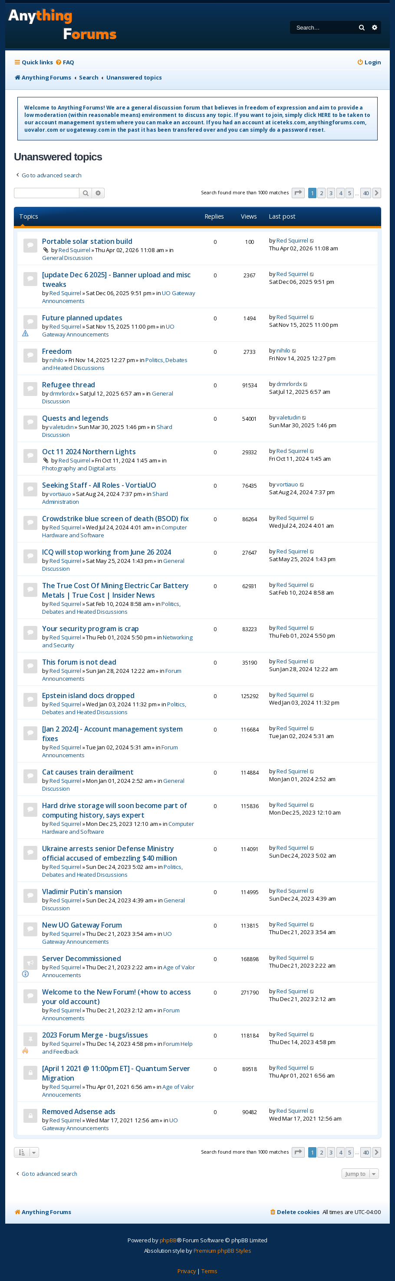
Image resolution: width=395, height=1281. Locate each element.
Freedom (57, 351)
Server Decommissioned (81, 958)
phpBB (168, 1240)
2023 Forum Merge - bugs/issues (95, 1035)
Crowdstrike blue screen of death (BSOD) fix (115, 518)
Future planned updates (82, 318)
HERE (324, 115)
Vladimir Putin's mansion (82, 891)
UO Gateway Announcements (108, 330)
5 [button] (349, 193)
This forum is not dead (79, 662)
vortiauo (60, 494)
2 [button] (321, 193)
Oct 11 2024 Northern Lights (89, 451)
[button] (298, 193)
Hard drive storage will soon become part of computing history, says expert (114, 810)
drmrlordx (62, 393)
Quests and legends (75, 418)
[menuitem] (64, 62)
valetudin (61, 427)
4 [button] (340, 193)
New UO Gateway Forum (82, 925)
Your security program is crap (90, 628)
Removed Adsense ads (78, 1111)
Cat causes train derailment (88, 772)
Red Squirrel (74, 250)
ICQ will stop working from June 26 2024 (106, 552)
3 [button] (330, 193)
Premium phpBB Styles (222, 1250)
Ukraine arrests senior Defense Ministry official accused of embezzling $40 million (109, 853)
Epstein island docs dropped (88, 695)
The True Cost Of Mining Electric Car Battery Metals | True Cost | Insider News (115, 590)
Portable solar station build (87, 241)
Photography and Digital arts (78, 468)
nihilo (56, 360)
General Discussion (67, 258)
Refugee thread (68, 384)
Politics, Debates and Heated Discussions (111, 608)
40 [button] (366, 193)
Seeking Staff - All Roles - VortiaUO (99, 485)
